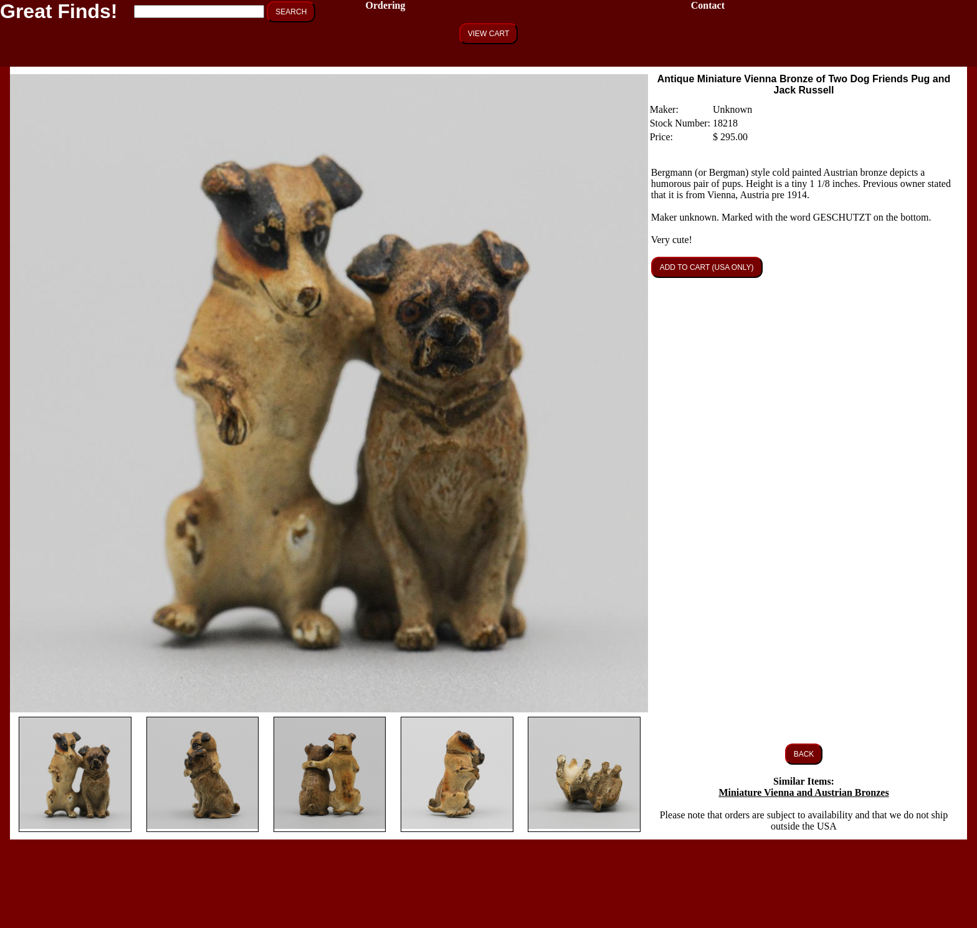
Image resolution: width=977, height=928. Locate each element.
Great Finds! (58, 11)
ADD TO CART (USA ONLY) (707, 267)
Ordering (385, 5)
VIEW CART (488, 33)
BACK (804, 754)
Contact (708, 5)
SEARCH (291, 11)
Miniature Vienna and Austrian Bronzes (803, 792)
